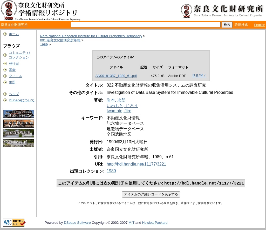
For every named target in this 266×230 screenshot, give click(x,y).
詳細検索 (241, 25)
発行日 (14, 63)
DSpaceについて (22, 100)
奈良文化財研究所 (14, 25)
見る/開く (199, 75)
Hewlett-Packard (155, 223)
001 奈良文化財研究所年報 (60, 40)
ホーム (14, 34)
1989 (44, 45)
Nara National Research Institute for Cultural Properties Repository (91, 36)
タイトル (15, 76)
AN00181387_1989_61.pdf (116, 76)
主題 (12, 82)
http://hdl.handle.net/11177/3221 (136, 164)
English (259, 25)
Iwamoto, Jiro (119, 111)
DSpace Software (77, 223)
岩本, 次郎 (116, 100)
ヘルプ (14, 94)
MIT (131, 223)
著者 (12, 70)
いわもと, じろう (122, 105)
